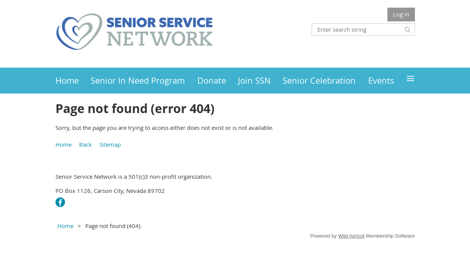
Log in (401, 14)
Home (63, 144)
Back (85, 144)
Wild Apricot (351, 236)
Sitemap (110, 144)
